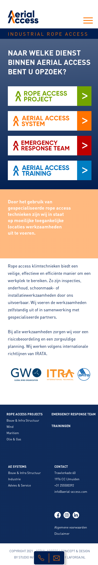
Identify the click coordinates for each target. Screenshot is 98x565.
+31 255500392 (64, 485)
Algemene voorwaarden (70, 527)
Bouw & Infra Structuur (23, 420)
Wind (10, 427)
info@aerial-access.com (70, 492)
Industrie (14, 479)
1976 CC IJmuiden (66, 479)
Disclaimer (62, 534)
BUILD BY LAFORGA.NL (69, 557)
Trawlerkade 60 (65, 473)
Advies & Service (19, 485)
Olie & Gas (14, 439)
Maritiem (13, 433)
